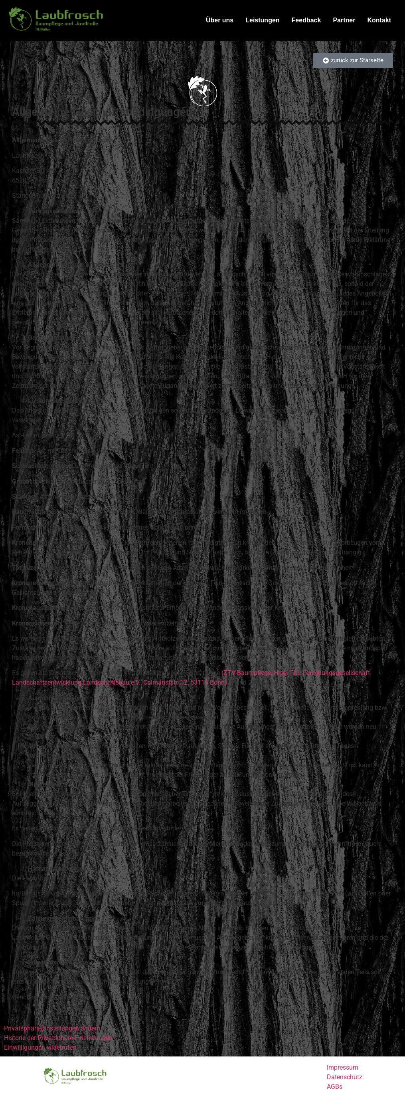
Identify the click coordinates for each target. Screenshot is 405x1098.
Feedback (306, 20)
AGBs (334, 1086)
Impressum (342, 1067)
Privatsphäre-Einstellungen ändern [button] (52, 1028)
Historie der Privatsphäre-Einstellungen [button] (58, 1038)
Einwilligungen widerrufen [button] (40, 1047)
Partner (344, 20)
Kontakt (379, 20)
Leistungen (262, 20)
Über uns (219, 20)
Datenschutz (344, 1077)
